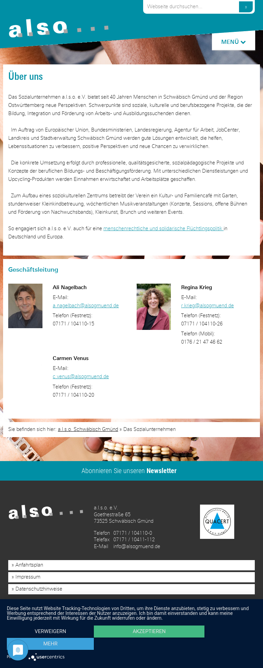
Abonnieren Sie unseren (129, 470)
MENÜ (233, 42)
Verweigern (44, 644)
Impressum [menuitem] (27, 577)
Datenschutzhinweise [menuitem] (38, 589)
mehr (219, 644)
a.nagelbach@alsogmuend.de (86, 305)
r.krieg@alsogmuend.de (207, 305)
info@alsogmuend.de (136, 546)
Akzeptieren (131, 644)
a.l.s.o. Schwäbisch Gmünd (88, 429)
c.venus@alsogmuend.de (81, 376)
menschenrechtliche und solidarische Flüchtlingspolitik (163, 228)
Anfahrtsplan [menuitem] (29, 565)
